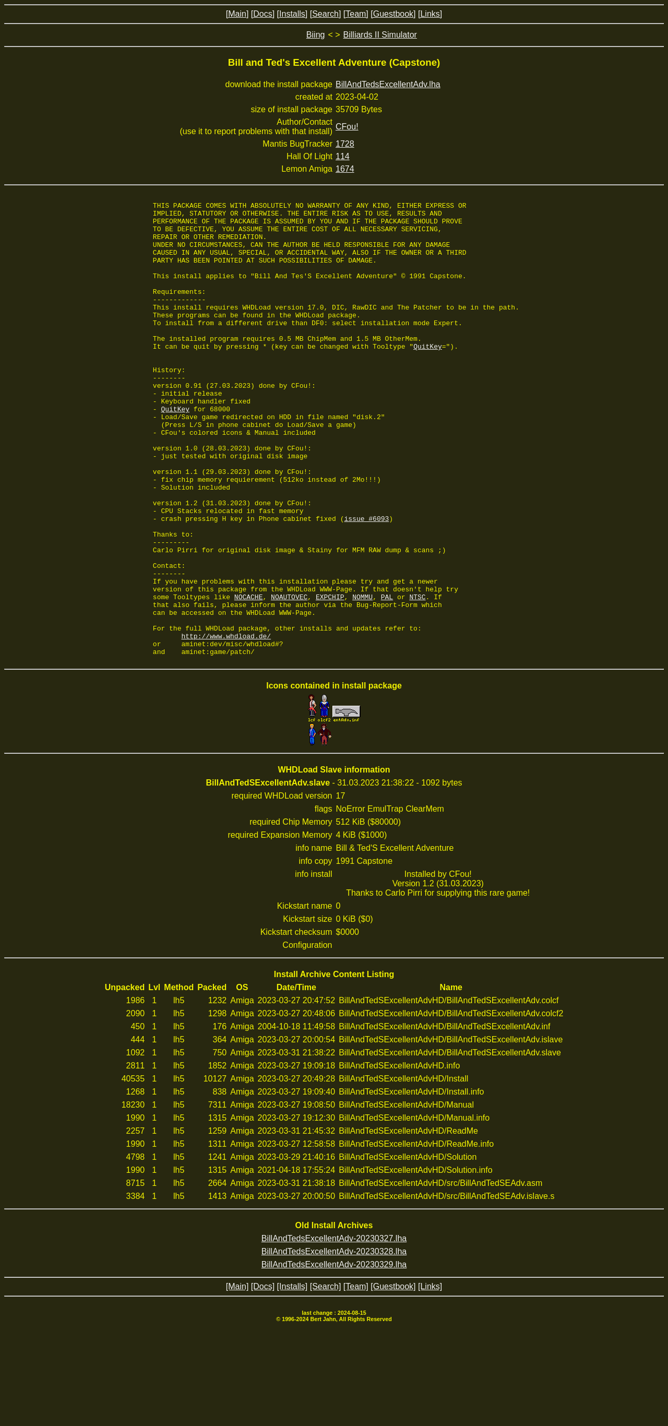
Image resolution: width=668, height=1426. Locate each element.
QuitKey (427, 376)
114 (343, 156)
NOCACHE (248, 676)
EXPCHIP (330, 676)
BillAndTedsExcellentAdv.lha (388, 84)
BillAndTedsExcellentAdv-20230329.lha (334, 1355)
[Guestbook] (393, 13)
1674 (345, 168)
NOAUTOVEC (289, 676)
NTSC (417, 676)
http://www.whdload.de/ (226, 723)
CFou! (347, 126)
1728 (345, 143)
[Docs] (263, 13)
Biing (315, 34)
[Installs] (292, 13)
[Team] (355, 13)
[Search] (325, 13)
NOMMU (362, 676)
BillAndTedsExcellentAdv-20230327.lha (334, 1329)
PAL (387, 676)
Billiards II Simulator (380, 34)
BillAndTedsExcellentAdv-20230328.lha (334, 1342)
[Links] (430, 13)
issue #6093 (366, 582)
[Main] (237, 13)
